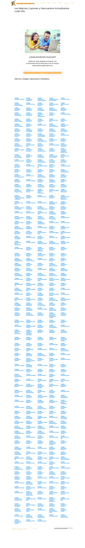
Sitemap (34, 528)
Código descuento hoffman (29, 120)
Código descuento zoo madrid (65, 493)
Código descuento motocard (41, 505)
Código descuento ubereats (41, 338)
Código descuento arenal (52, 412)
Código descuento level (65, 325)
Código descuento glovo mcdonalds (19, 208)
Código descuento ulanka (64, 284)
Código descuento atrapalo (64, 109)
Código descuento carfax (64, 488)
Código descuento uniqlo (65, 113)
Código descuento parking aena (41, 432)
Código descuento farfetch (29, 186)
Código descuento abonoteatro (41, 218)
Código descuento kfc (30, 212)
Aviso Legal (14, 528)
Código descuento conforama (29, 407)
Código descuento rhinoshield (64, 417)
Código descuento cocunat (29, 171)
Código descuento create (64, 442)
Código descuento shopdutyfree (18, 260)
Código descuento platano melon (53, 264)
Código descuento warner (41, 437)
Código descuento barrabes (29, 232)
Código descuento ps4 (19, 212)
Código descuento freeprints (64, 422)
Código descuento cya (65, 134)
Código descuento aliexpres (18, 130)
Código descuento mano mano (42, 453)
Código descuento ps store (41, 391)
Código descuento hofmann (29, 478)
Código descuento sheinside (29, 109)
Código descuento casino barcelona (18, 331)
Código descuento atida (42, 308)
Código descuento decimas (64, 448)
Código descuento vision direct (19, 150)
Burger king (66, 3)
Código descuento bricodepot (29, 417)
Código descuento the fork (65, 104)
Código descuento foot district (19, 385)
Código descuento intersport (18, 417)
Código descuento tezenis (64, 264)
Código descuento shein (42, 477)
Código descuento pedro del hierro (42, 396)
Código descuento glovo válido (42, 417)
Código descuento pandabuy (29, 354)
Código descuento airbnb (29, 156)
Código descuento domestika (29, 365)
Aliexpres (54, 3)
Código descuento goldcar (64, 453)
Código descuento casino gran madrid (52, 442)
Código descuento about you (31, 453)
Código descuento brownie (52, 197)
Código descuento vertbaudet (41, 156)
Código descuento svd (53, 237)
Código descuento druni (42, 349)
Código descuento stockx (18, 349)
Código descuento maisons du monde (18, 521)
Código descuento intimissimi (41, 401)
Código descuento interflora (18, 181)
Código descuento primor (52, 171)
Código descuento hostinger (41, 294)
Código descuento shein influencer (19, 218)
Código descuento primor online (18, 120)
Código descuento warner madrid (19, 104)
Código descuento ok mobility (64, 125)
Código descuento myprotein (52, 161)
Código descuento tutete (64, 260)
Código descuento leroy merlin (19, 223)
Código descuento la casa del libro (41, 135)
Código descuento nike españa (53, 359)
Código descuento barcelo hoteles (53, 299)
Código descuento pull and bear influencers (65, 197)
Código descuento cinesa (52, 166)
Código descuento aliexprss (64, 473)
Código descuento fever (42, 202)
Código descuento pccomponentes (42, 140)
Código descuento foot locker (65, 156)
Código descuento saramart (18, 140)
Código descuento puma (19, 487)
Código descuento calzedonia (29, 309)
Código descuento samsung (52, 304)
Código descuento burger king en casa (53, 510)
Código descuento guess (31, 180)
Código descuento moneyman (29, 269)
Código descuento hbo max (65, 380)
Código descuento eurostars (64, 161)
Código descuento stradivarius (52, 213)
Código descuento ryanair (64, 248)
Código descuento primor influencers (18, 243)
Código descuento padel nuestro (31, 326)
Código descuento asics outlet (65, 478)
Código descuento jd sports (29, 349)
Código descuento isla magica (53, 493)
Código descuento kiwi (19, 248)
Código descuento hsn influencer (53, 203)
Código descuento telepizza (52, 150)
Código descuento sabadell (52, 331)
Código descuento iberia (31, 202)
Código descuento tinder (54, 431)
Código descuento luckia (19, 98)
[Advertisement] (42, 21)
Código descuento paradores (18, 437)
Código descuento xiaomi (41, 289)
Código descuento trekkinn (64, 213)
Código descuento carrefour (18, 255)
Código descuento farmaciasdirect (53, 125)
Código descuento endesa (52, 354)
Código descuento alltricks (18, 338)
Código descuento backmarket (18, 264)
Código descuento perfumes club (42, 274)
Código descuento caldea (41, 120)
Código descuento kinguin (29, 274)
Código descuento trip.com (41, 493)
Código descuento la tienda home (18, 499)
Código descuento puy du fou (65, 483)
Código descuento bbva (42, 462)
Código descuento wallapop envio (19, 468)
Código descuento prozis (19, 482)
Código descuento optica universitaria (41, 114)
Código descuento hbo (42, 498)
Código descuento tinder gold (31, 499)
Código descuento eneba (18, 412)
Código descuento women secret (42, 304)
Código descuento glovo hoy (30, 505)
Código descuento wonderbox (52, 473)
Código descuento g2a (65, 375)
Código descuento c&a (30, 165)
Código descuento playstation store (54, 242)
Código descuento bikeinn (64, 203)
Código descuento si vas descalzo (65, 279)
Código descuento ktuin (30, 447)
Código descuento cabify (64, 510)
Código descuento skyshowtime (18, 375)
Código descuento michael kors (18, 114)
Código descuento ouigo (42, 227)
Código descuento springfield (52, 269)
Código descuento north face (42, 213)
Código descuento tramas (18, 473)
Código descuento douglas (29, 248)
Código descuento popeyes (52, 248)
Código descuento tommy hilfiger (19, 274)
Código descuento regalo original (42, 99)
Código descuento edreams (29, 345)
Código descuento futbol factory (42, 458)
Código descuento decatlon (29, 150)
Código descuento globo (54, 232)
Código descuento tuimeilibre (29, 130)
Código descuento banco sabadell (65, 458)
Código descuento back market (53, 104)
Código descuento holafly (18, 359)
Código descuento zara (53, 515)
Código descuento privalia (29, 432)
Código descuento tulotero (52, 284)
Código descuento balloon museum (42, 242)
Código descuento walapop (52, 208)
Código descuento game (65, 467)
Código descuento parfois (52, 488)
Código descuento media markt (41, 223)
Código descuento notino (64, 120)
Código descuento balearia (41, 145)
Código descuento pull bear (42, 232)
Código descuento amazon (29, 473)
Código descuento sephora (18, 442)
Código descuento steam (18, 171)
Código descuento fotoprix (18, 109)
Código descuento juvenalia (64, 176)
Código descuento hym (42, 196)
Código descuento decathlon (29, 218)
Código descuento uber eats (53, 120)
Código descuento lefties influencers (41, 191)
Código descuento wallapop (29, 422)
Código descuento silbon (19, 400)
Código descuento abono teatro (64, 516)
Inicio (37, 3)
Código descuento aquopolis (52, 186)
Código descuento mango (29, 264)
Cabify (72, 3)
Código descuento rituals (18, 380)
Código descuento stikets (41, 171)
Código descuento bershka (41, 237)
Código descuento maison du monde (64, 339)
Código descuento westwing (29, 208)
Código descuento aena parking (19, 321)
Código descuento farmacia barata (42, 208)
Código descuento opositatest (64, 331)
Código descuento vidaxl (31, 375)
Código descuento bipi (19, 515)
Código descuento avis (53, 416)
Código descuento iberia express (42, 422)
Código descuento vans (42, 447)
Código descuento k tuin (53, 477)
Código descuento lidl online (30, 510)
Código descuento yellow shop (29, 516)
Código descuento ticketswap (52, 218)
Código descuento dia (19, 293)
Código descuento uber (53, 436)
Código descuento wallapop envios (19, 432)
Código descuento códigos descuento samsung (29, 332)
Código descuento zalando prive (53, 422)
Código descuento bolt (65, 293)
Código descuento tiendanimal (64, 396)
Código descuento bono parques (30, 488)
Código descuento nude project (65, 237)
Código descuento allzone (29, 468)
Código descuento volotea (64, 140)
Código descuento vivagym (29, 338)
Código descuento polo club (42, 380)
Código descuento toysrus (18, 135)
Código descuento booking (18, 478)
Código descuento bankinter (29, 228)
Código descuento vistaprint (18, 505)
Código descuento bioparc (29, 442)
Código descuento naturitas (52, 176)
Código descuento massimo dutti (65, 171)
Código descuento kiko (42, 520)
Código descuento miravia (52, 407)
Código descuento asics (65, 222)
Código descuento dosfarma (64, 145)
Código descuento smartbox (41, 284)
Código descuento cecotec (41, 299)
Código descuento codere (29, 135)
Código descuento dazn (42, 269)
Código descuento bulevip (29, 279)
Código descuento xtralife (64, 432)
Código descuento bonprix (41, 345)
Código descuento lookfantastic (30, 391)
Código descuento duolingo (52, 135)
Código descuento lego (30, 436)
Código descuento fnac (42, 259)
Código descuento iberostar (18, 232)
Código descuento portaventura (30, 314)
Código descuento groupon (64, 309)
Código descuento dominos (64, 412)
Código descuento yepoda (52, 255)
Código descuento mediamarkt (41, 516)
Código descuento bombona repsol (19, 176)
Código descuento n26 (30, 462)
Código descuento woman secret (42, 150)
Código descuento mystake (64, 208)
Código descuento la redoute (52, 338)
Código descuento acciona (41, 130)
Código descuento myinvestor (18, 186)
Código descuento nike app (65, 499)
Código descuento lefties (64, 181)
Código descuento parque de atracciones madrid (52, 315)
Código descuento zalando (29, 197)
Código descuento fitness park (29, 483)
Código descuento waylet (52, 114)
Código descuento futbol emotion (54, 279)
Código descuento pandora (52, 370)
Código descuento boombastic (41, 186)
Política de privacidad (21, 529)
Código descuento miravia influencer (41, 249)
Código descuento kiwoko (29, 125)
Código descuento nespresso (64, 186)
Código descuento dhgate (29, 255)
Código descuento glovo (30, 242)
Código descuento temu (65, 359)
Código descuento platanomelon (42, 176)
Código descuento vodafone (29, 99)
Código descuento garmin (29, 223)
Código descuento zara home (42, 483)
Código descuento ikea (65, 391)
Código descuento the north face (42, 255)
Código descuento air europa (53, 140)
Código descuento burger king (18, 453)
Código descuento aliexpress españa (41, 385)
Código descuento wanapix (52, 391)
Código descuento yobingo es (52, 181)
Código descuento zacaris (64, 505)
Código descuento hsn (53, 349)
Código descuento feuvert (41, 412)
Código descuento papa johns (30, 289)
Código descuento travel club (54, 468)
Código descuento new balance (65, 228)
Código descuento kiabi (19, 370)
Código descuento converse (29, 396)
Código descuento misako (52, 365)
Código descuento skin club (30, 145)
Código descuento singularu (18, 269)
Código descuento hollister (64, 385)
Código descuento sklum (19, 365)
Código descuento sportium (18, 166)
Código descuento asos (65, 98)
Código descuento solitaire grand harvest (30, 360)
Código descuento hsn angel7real (30, 385)
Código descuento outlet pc (42, 166)
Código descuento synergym (18, 237)
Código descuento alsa (19, 278)
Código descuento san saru (19, 203)
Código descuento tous (42, 487)
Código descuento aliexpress (29, 114)
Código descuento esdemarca (18, 510)
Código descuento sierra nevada (31, 299)
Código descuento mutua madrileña (64, 401)
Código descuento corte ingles (53, 380)
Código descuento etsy (30, 103)
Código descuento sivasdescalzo (18, 289)
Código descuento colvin (19, 407)
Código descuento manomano (52, 130)
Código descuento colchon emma (65, 349)
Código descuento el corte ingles (18, 448)
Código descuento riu (41, 509)
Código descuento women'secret (53, 274)
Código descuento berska (64, 321)
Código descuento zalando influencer (52, 499)
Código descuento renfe (19, 160)
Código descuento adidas (41, 468)
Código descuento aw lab (65, 437)
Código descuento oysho (65, 354)
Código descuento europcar (64, 370)
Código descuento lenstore (52, 260)
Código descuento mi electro (30, 191)
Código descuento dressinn (52, 453)
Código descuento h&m (65, 217)
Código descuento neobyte (41, 181)
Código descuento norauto (52, 321)
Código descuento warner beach (42, 161)
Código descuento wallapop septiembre (64, 150)
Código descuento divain (42, 365)
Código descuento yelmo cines (54, 191)
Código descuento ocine (65, 288)
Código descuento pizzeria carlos (42, 354)
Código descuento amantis (41, 370)
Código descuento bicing (54, 144)
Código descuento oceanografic (53, 326)
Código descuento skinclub (52, 228)
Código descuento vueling (18, 309)
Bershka (60, 3)
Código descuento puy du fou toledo (53, 156)
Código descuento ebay (19, 462)
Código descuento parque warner (42, 407)
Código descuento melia (65, 165)
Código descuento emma (64, 407)
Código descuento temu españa (30, 412)
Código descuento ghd (53, 344)
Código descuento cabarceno (64, 191)
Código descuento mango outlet (41, 427)
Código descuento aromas (64, 345)
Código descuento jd (18, 325)
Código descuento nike (19, 492)
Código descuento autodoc (52, 505)
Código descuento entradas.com (19, 145)
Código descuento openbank (64, 274)
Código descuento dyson (54, 482)
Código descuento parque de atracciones (29, 493)
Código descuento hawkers (41, 321)
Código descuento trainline (29, 161)
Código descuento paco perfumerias (53, 99)
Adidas (48, 3)
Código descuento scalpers (41, 442)
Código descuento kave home (53, 385)
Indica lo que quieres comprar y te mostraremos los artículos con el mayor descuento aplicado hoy (42, 63)
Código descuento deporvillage (18, 156)
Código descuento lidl (42, 375)
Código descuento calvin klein (65, 232)
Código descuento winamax (41, 326)
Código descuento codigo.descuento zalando (19, 197)
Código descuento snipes (29, 294)
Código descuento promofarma (64, 130)
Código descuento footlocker (41, 314)
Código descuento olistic (54, 426)
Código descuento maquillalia (18, 304)
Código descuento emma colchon (19, 125)
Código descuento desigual (18, 314)
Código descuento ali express (18, 391)
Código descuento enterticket (29, 458)
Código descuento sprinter (52, 289)
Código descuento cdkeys (29, 401)
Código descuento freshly (18, 354)
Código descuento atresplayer (41, 109)
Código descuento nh (30, 379)
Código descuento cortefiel (52, 396)
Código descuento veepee (64, 255)
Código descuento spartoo (41, 264)
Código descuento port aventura (53, 401)
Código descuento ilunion (52, 375)
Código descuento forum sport (54, 458)
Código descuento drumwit (52, 448)
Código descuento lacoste (41, 331)
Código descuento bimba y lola (64, 269)
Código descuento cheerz (41, 359)
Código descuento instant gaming (19, 427)
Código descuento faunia (52, 463)
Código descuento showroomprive (19, 228)
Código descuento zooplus (64, 365)
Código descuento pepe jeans (42, 279)
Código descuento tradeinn (64, 314)
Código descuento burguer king (18, 191)
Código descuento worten (41, 473)
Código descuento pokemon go (52, 309)
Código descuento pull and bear (65, 242)
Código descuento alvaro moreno (30, 260)
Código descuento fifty (30, 520)
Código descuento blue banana (19, 422)
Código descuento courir (54, 222)
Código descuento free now (19, 299)
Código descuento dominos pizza (53, 109)
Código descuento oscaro (64, 304)
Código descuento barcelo (18, 345)
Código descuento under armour (54, 294)
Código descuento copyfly (29, 370)
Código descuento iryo (42, 124)
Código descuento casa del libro (30, 321)
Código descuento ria (30, 175)
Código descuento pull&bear (29, 304)
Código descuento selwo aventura (31, 284)
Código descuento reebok (41, 104)
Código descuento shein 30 (19, 458)
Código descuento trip (19, 395)
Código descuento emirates (29, 140)
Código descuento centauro (64, 427)
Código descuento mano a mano (31, 427)
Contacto (43, 3)
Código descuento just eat (19, 284)
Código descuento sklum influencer (65, 299)
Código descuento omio (65, 462)
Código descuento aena (30, 237)
